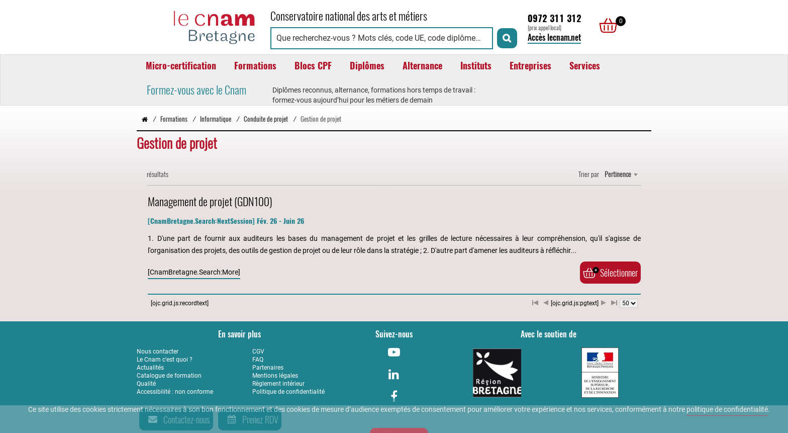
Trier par (588, 174)
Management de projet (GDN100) (210, 201)
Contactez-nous (177, 419)
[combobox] (621, 174)
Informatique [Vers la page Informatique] (215, 119)
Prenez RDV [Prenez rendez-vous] (251, 419)
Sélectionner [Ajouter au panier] (610, 273)
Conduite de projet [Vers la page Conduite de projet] (266, 119)
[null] (605, 26)
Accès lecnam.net (554, 37)
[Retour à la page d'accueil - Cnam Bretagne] (198, 26)
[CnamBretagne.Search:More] (194, 272)
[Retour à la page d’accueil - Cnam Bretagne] (145, 119)
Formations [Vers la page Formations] (173, 119)
